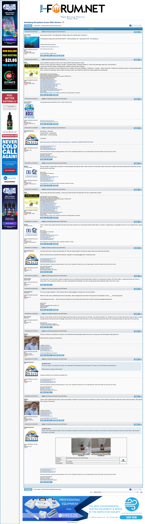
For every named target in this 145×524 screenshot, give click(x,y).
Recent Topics (71, 17)
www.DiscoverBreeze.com (46, 347)
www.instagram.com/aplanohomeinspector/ (49, 90)
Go (140, 25)
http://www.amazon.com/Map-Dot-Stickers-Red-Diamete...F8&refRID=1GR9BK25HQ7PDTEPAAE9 (66, 142)
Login (76, 18)
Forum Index (37, 25)
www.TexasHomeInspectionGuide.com (48, 85)
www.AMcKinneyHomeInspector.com (48, 80)
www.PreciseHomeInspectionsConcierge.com (50, 84)
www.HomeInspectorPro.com (46, 156)
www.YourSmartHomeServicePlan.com (48, 86)
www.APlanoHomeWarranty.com (47, 87)
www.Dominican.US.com (45, 346)
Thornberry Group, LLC (74, 522)
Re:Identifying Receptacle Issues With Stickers (56, 98)
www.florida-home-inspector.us (47, 177)
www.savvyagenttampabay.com (47, 180)
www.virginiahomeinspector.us (47, 49)
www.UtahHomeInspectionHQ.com (48, 146)
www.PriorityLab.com (45, 349)
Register (69, 18)
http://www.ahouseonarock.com (47, 120)
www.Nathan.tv (54, 353)
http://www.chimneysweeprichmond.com (49, 121)
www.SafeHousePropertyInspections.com (49, 46)
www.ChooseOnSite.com (45, 147)
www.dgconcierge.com (45, 178)
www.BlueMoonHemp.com (46, 348)
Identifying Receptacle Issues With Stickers (42, 22)
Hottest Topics (81, 17)
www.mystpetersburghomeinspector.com (49, 176)
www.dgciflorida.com (44, 175)
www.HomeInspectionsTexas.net (47, 82)
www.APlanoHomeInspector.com (47, 79)
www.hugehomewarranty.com (46, 181)
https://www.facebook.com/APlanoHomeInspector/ (51, 89)
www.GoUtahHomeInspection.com (47, 149)
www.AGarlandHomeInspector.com (48, 81)
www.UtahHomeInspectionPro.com (48, 148)
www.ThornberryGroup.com (46, 350)
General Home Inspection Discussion (51, 25)
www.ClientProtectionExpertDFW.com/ (48, 88)
